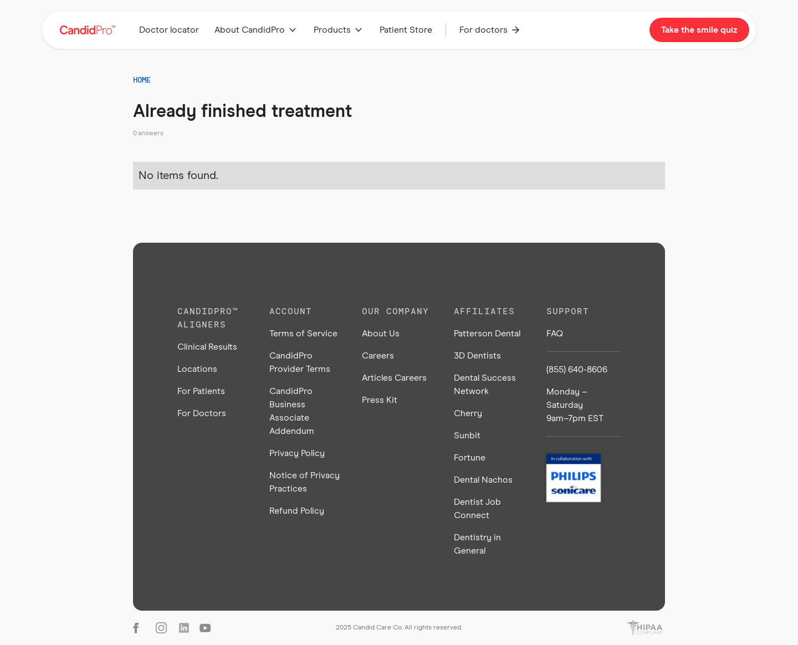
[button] (256, 30)
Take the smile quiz (699, 29)
